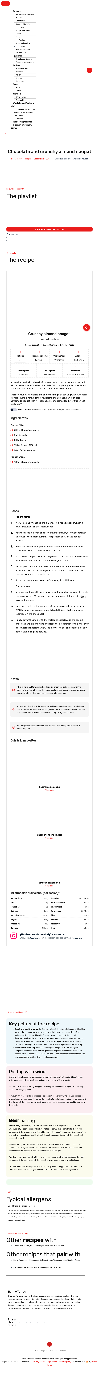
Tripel (60, 1279)
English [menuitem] (44, 1362)
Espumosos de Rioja (39, 1272)
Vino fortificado (77, 1272)
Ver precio (49, 802)
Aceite (16, 1258)
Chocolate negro (38, 1258)
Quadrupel (46, 1279)
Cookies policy (65, 1374)
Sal (64, 1258)
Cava (15, 1272)
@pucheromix (36, 950)
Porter (38, 1279)
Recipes (27, 171)
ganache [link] (54, 569)
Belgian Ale (22, 1279)
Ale (14, 1279)
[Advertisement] (49, 503)
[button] (5, 3)
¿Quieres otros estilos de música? (49, 242)
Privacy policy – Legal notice (45, 1374)
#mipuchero (80, 950)
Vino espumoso (62, 1272)
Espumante (24, 1272)
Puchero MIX (16, 171)
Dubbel (31, 1279)
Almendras (25, 1258)
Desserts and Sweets (43, 171)
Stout (54, 1279)
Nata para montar (54, 1258)
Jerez (51, 1272)
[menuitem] (36, 1362)
